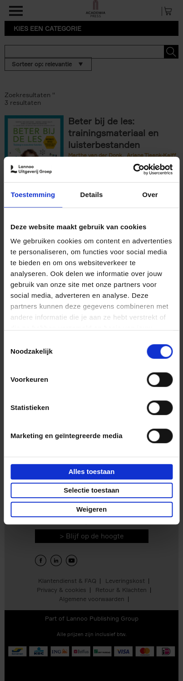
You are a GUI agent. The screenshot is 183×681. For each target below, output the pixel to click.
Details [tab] (91, 194)
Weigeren (91, 509)
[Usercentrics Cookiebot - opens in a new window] (133, 169)
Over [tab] (150, 194)
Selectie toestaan (91, 490)
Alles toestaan (92, 471)
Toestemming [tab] (33, 194)
